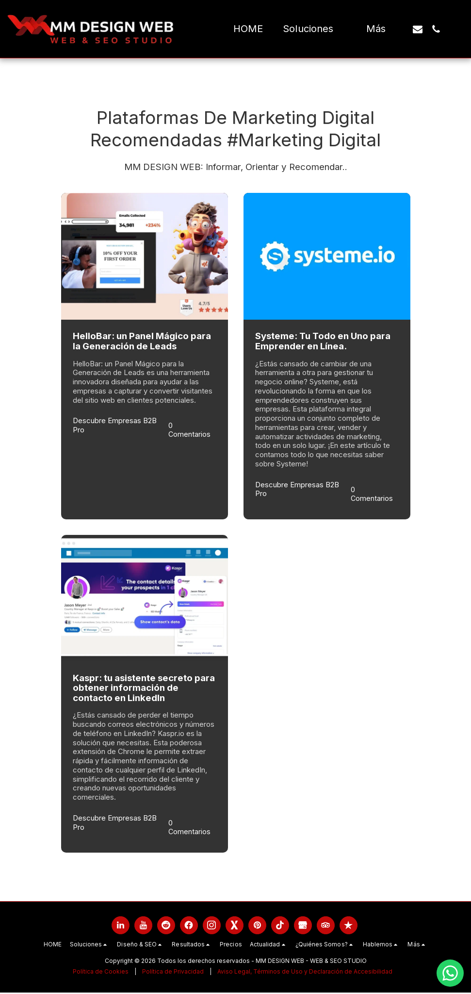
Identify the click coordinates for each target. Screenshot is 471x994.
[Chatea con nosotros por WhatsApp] (450, 973)
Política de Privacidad (173, 973)
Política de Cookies (101, 973)
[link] (121, 927)
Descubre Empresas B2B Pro (115, 425)
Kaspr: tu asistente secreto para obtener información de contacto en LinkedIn (144, 688)
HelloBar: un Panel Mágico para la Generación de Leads (142, 341)
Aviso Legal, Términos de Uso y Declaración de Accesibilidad (304, 973)
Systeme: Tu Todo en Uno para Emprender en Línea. (322, 341)
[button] (314, 29)
